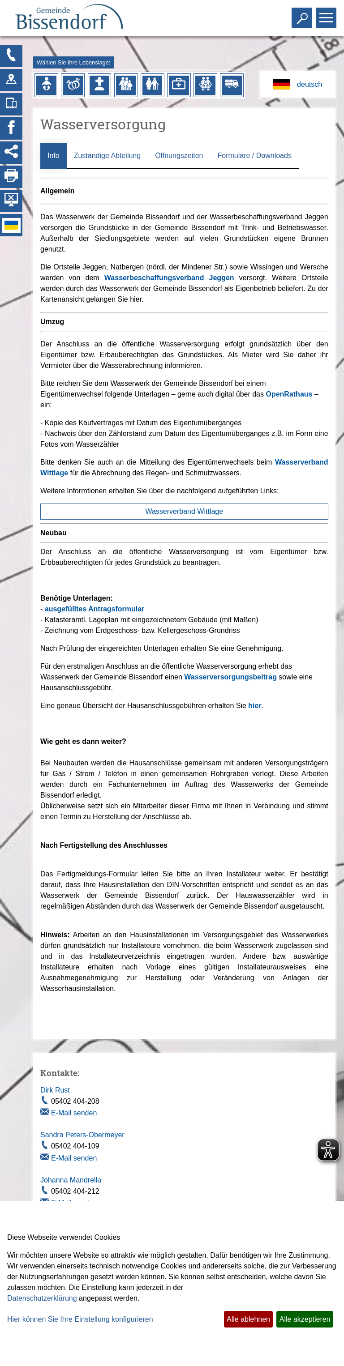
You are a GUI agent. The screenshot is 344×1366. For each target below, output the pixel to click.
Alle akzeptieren (305, 1319)
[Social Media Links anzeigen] (11, 152)
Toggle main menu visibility (327, 14)
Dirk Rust (55, 1090)
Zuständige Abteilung (107, 155)
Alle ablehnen (248, 1319)
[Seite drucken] (11, 177)
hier (254, 705)
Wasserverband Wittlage (184, 511)
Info (53, 155)
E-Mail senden (74, 1113)
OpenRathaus (289, 394)
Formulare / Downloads (254, 155)
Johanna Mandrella (70, 1180)
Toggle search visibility (303, 14)
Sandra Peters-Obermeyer (82, 1135)
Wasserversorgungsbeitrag (230, 677)
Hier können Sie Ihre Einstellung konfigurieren (80, 1319)
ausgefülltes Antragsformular (95, 609)
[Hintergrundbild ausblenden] (11, 201)
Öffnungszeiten (179, 155)
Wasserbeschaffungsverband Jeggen (169, 278)
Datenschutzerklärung (42, 1298)
